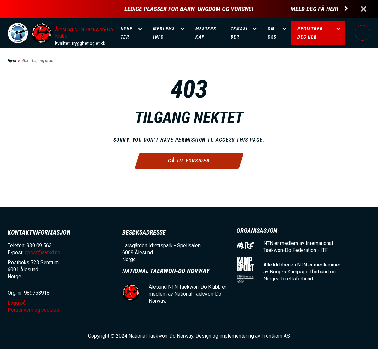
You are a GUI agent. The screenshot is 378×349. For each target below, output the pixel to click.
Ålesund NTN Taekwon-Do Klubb (84, 33)
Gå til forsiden (189, 161)
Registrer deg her (310, 33)
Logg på (362, 33)
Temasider (239, 33)
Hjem (12, 60)
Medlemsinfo (164, 33)
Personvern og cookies (33, 310)
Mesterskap (205, 33)
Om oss (272, 33)
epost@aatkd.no (42, 252)
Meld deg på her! (314, 9)
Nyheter (126, 33)
